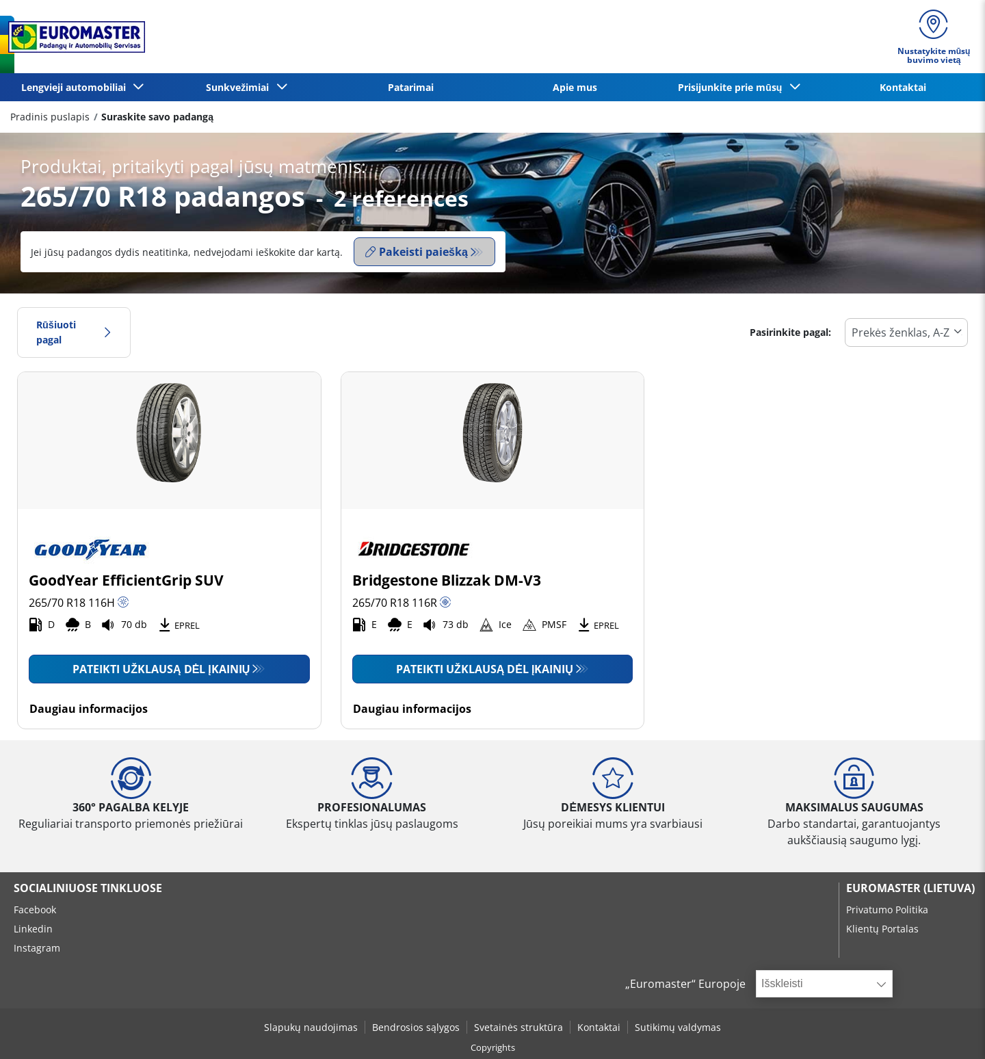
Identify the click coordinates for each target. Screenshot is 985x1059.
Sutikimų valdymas (678, 1027)
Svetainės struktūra (518, 1027)
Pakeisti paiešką (416, 251)
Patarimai (411, 87)
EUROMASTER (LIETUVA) (910, 887)
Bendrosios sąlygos (416, 1027)
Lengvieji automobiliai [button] (76, 87)
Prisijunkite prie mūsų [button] (732, 87)
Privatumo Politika (887, 909)
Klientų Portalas (882, 928)
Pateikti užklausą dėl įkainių (161, 669)
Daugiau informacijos (88, 708)
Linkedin (33, 928)
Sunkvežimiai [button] (240, 87)
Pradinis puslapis (50, 116)
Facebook (35, 909)
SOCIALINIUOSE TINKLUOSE (88, 887)
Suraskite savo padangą (157, 116)
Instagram (37, 947)
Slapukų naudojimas (311, 1027)
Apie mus (575, 87)
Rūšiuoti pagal (73, 332)
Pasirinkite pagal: (790, 332)
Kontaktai (903, 87)
